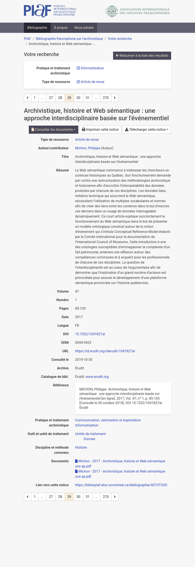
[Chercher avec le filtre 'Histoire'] (81, 447)
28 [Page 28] (60, 98)
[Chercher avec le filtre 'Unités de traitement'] (90, 434)
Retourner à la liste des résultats (142, 56)
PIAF (27, 39)
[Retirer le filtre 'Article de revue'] (92, 82)
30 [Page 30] (78, 98)
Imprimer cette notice (100, 130)
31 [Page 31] (88, 98)
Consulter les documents (52, 130)
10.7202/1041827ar (90, 334)
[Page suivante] (114, 98)
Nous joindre (84, 28)
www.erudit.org (97, 377)
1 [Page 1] (35, 98)
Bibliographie (37, 28)
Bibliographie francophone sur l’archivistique (69, 39)
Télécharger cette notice (145, 130)
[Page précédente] (27, 98)
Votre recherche (120, 39)
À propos (61, 28)
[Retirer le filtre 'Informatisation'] (92, 68)
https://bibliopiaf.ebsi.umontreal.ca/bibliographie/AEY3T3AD (121, 485)
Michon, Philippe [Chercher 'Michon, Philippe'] (87, 148)
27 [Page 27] (51, 98)
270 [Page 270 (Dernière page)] (106, 98)
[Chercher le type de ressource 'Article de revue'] (87, 140)
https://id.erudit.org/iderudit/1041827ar (105, 351)
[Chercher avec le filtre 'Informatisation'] (86, 425)
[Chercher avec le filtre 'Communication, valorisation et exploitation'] (108, 420)
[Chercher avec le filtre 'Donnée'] (89, 439)
